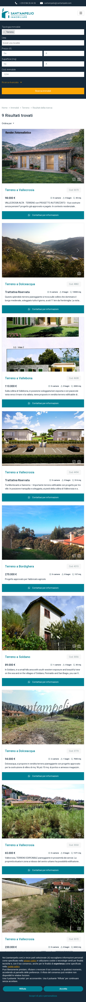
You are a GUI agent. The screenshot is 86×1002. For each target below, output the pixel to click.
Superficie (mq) (9, 57)
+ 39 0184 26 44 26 (28, 3)
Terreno (25, 106)
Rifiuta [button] (22, 989)
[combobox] (43, 30)
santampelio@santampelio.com (57, 3)
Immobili (15, 106)
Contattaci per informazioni (43, 213)
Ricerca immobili (43, 89)
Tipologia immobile (11, 25)
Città (4, 36)
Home (5, 106)
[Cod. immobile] (43, 73)
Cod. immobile (9, 68)
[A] (64, 52)
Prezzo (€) (7, 47)
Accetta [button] (63, 989)
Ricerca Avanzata (12, 81)
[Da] (22, 52)
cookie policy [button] (13, 966)
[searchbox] (16, 31)
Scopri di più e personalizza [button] (43, 996)
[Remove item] (4, 30)
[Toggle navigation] (81, 12)
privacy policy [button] (30, 960)
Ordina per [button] (7, 122)
